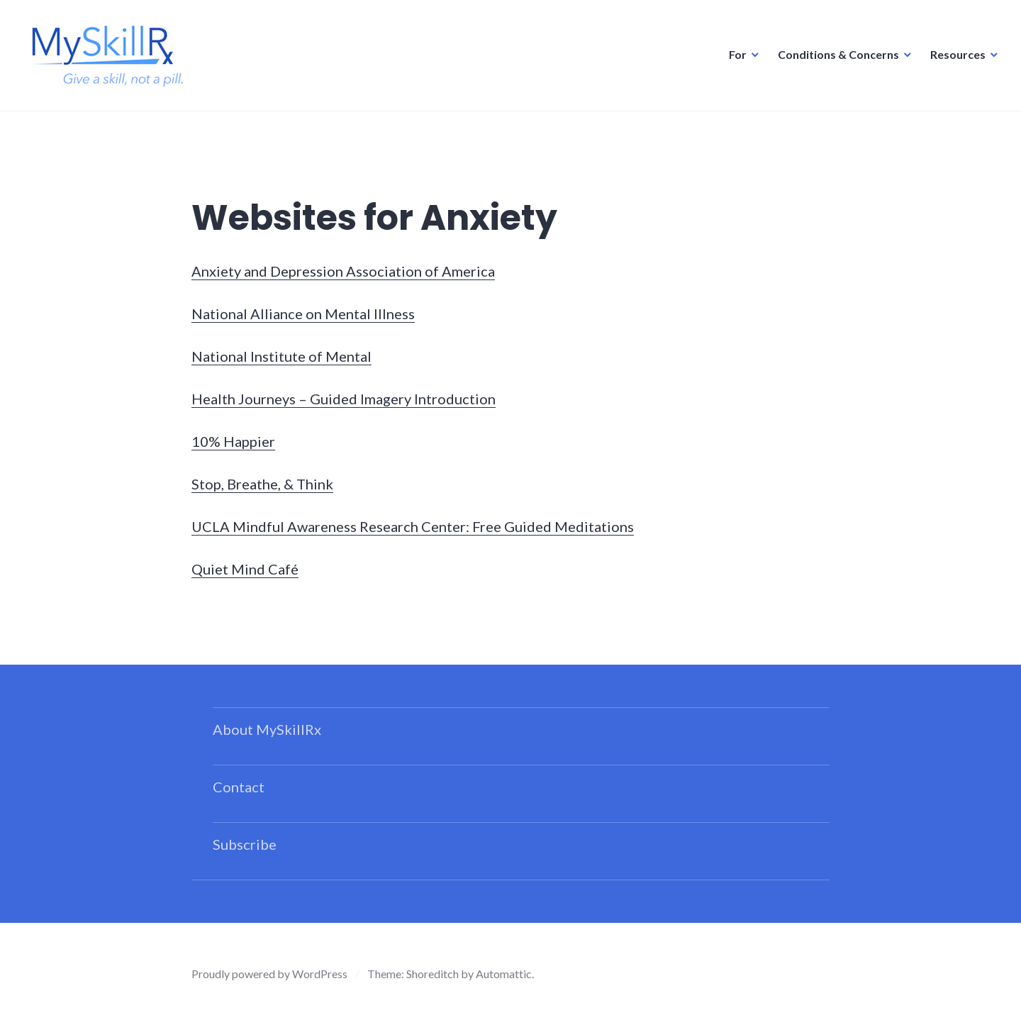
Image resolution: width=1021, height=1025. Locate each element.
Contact (238, 786)
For (738, 54)
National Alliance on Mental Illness (303, 313)
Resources (958, 54)
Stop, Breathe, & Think (262, 483)
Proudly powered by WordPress (269, 973)
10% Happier (233, 441)
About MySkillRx (267, 729)
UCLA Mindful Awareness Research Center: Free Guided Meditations (412, 526)
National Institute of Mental (281, 356)
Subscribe (245, 844)
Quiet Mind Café (245, 568)
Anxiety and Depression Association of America (343, 270)
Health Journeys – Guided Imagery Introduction (343, 398)
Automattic (504, 973)
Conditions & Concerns (838, 54)
